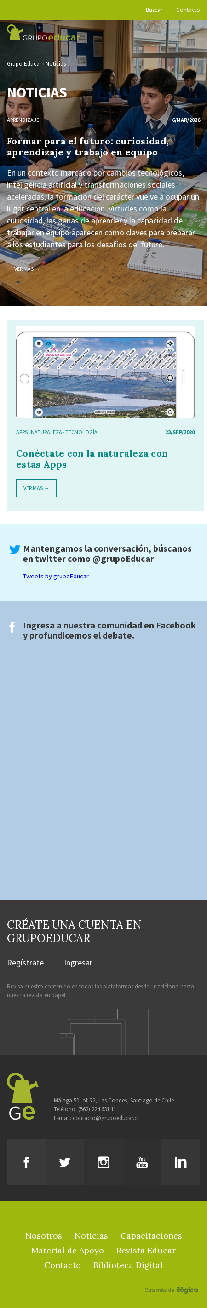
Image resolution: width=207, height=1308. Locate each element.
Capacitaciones (151, 1235)
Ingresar (78, 963)
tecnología (81, 431)
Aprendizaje (23, 119)
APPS (22, 431)
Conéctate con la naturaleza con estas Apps (92, 458)
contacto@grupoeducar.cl (105, 1118)
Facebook (176, 625)
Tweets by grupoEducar (56, 576)
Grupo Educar (24, 64)
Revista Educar (146, 1250)
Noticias (56, 64)
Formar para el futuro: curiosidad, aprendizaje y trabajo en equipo (88, 146)
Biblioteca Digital (128, 1265)
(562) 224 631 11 (97, 1109)
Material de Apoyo (67, 1250)
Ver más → (27, 268)
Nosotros (43, 1235)
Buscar (154, 10)
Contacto (188, 10)
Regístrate (25, 963)
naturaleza (46, 431)
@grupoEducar (123, 558)
